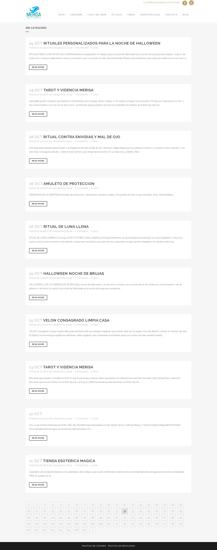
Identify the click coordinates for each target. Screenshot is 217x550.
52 (124, 517)
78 (172, 523)
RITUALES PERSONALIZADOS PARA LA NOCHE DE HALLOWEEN (102, 43)
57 (164, 517)
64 (60, 523)
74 (140, 523)
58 (172, 517)
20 (28, 511)
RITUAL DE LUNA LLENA (66, 226)
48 (92, 517)
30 (108, 511)
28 (92, 511)
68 (92, 523)
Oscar (69, 47)
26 (76, 511)
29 (100, 511)
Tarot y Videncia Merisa (68, 367)
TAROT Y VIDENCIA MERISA (68, 90)
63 (52, 523)
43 (52, 517)
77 (164, 523)
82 (44, 530)
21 (37, 511)
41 (36, 517)
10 (108, 504)
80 (28, 530)
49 (100, 517)
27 (84, 511)
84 (60, 530)
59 (180, 517)
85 (68, 530)
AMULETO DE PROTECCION (68, 183)
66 (76, 523)
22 (44, 511)
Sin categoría (56, 47)
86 (76, 530)
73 (132, 523)
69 (100, 523)
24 (60, 511)
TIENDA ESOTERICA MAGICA (69, 461)
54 (140, 517)
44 (60, 517)
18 (172, 504)
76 (156, 523)
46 (76, 517)
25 (68, 511)
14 (140, 504)
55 (148, 517)
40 (28, 517)
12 (124, 504)
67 (84, 523)
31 (116, 511)
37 (164, 511)
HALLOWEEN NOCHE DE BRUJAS (73, 273)
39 (180, 511)
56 (156, 517)
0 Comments (81, 47)
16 (156, 504)
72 (124, 523)
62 (44, 523)
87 (84, 530)
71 (116, 523)
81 (36, 530)
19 (180, 504)
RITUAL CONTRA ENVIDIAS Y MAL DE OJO (81, 137)
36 (156, 511)
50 (108, 517)
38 (172, 511)
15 (148, 504)
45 (68, 517)
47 (84, 517)
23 (52, 511)
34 (140, 511)
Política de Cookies (94, 546)
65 (68, 523)
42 (44, 517)
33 (132, 511)
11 (116, 504)
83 (52, 530)
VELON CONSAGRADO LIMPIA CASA (76, 320)
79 (180, 523)
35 (148, 511)
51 (116, 517)
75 (148, 523)
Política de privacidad (121, 546)
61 (36, 523)
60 (28, 523)
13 (132, 504)
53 (132, 517)
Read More (38, 67)
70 (108, 523)
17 (164, 504)
